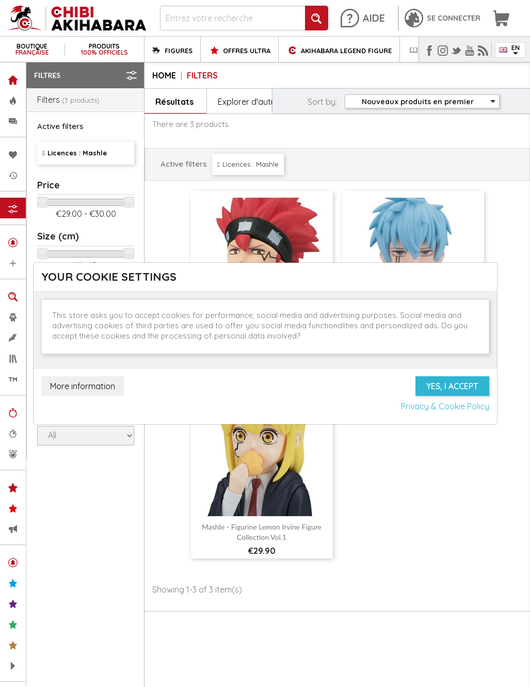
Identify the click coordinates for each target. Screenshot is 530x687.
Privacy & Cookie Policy (445, 406)
